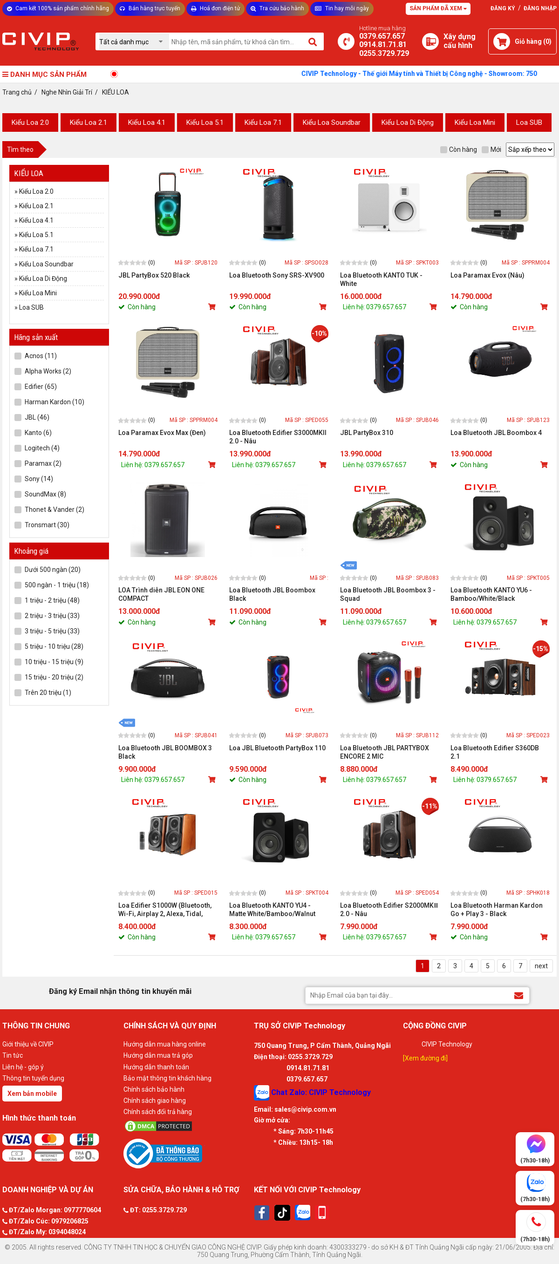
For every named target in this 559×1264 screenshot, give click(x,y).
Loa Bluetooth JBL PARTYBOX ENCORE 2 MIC (384, 752)
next (541, 966)
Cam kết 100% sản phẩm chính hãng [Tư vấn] (58, 8)
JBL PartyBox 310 (366, 432)
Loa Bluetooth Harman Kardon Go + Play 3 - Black (496, 909)
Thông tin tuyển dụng (33, 1078)
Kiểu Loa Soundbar (332, 122)
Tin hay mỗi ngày (342, 8)
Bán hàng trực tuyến (150, 8)
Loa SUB (529, 122)
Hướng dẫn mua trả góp (158, 1055)
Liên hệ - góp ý (23, 1067)
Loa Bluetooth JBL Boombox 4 (496, 432)
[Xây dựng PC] (430, 41)
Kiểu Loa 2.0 (30, 122)
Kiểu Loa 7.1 (263, 122)
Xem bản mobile (32, 1093)
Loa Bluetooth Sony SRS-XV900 (276, 275)
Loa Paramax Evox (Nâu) (487, 275)
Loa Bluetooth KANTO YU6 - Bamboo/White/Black (491, 594)
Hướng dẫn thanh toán (156, 1067)
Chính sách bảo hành (153, 1089)
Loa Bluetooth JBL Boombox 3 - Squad (388, 594)
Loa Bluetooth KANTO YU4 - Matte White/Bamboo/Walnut (272, 909)
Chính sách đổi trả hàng (157, 1111)
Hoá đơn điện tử (215, 8)
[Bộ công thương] (186, 1153)
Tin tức (12, 1055)
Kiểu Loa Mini (475, 122)
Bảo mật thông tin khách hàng (167, 1078)
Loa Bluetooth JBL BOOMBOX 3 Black (165, 752)
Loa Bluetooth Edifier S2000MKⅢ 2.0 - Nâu (389, 909)
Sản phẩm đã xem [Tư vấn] (438, 8)
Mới (491, 149)
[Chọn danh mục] (134, 42)
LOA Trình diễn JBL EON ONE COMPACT (161, 594)
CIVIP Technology (447, 1044)
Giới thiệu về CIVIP (28, 1044)
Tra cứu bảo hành (277, 8)
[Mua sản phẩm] (213, 307)
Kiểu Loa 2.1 (88, 122)
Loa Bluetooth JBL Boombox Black (272, 594)
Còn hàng (458, 149)
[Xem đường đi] (425, 1058)
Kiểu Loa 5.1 (205, 122)
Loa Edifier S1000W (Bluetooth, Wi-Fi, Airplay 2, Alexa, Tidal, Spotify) (164, 910)
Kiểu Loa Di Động (408, 122)
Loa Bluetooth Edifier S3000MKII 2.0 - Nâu (278, 437)
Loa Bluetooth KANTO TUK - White (381, 279)
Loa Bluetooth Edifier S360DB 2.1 (494, 752)
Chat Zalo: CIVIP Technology (312, 1093)
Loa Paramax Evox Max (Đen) (162, 432)
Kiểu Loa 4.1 (146, 122)
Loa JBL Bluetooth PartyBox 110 (277, 748)
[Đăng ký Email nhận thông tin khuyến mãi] (518, 995)
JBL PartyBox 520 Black (154, 275)
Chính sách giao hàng (154, 1100)
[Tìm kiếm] (313, 41)
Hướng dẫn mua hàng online (164, 1044)
